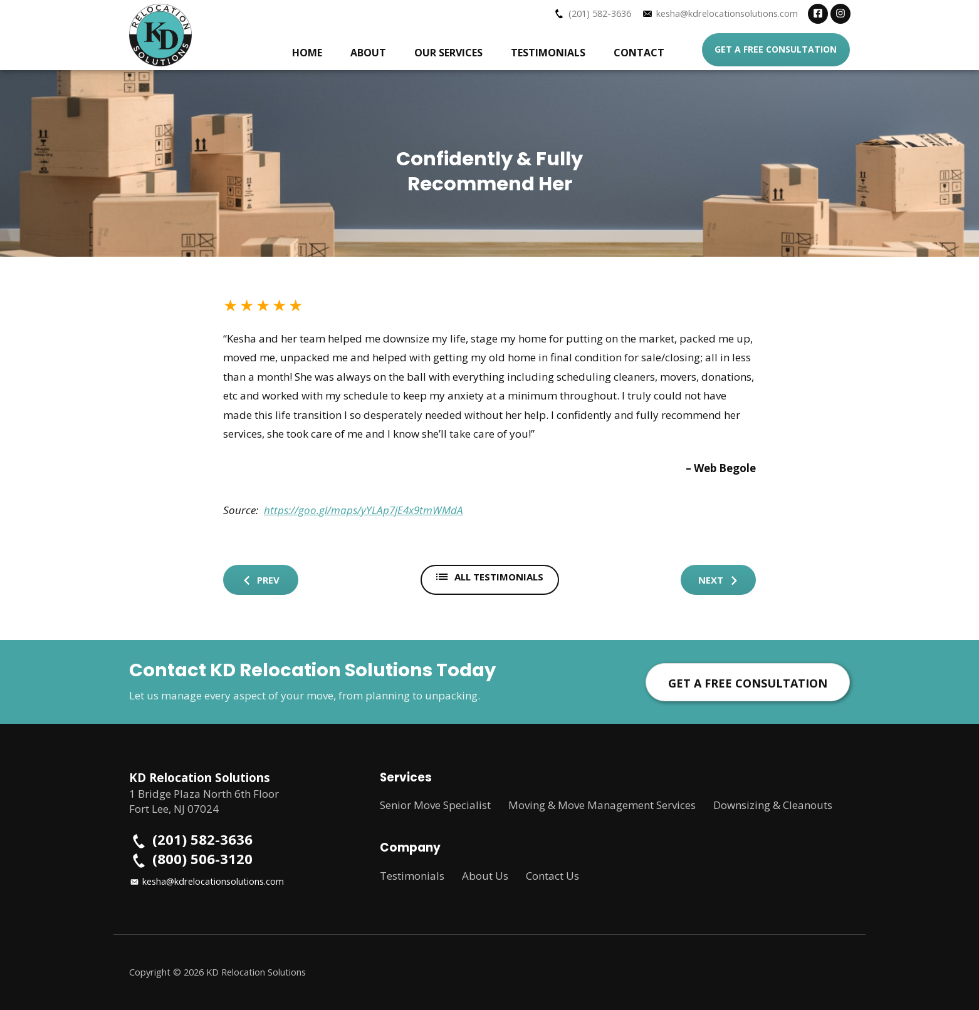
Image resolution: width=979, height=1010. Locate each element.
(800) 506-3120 (202, 859)
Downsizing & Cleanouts (772, 805)
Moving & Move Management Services (602, 805)
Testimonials (548, 52)
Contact (639, 52)
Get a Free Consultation (776, 49)
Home (307, 52)
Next (718, 580)
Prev (261, 580)
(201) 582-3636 (599, 13)
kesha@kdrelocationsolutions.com (727, 13)
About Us (485, 875)
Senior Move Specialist (435, 805)
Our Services (448, 52)
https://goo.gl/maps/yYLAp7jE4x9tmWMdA (363, 510)
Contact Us (552, 875)
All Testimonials (489, 576)
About (368, 52)
